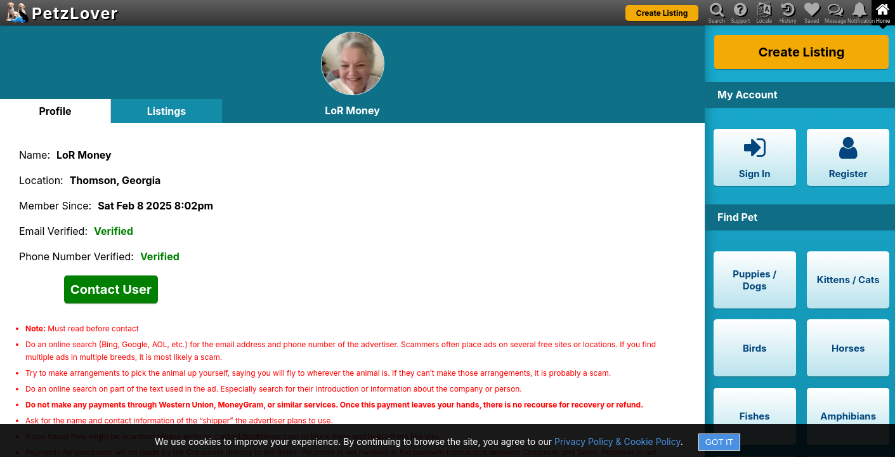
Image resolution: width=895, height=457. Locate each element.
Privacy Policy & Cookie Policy (617, 441)
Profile (55, 111)
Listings (166, 111)
